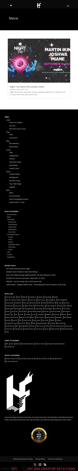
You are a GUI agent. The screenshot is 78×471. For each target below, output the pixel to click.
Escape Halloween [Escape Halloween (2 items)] (51, 306)
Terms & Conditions (55, 459)
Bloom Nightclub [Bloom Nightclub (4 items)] (62, 300)
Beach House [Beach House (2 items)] (41, 300)
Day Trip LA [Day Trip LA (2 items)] (66, 303)
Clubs (26, 89)
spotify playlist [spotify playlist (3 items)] (24, 326)
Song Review (10, 257)
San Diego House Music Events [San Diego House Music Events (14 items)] (56, 344)
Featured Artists (14, 174)
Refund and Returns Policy (23, 459)
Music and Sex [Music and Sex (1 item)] (40, 317)
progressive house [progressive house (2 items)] (11, 323)
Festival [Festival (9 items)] (17, 344)
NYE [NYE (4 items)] (20, 320)
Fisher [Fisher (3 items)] (70, 306)
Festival (11, 159)
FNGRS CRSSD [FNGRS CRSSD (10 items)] (10, 309)
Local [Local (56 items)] (33, 314)
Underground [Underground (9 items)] (56, 358)
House (10, 239)
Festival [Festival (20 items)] (60, 306)
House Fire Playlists (15, 122)
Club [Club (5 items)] (39, 303)
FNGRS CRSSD (14, 168)
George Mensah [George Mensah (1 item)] (28, 309)
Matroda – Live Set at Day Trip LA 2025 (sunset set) (23, 281)
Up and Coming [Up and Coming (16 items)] (12, 361)
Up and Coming (14, 181)
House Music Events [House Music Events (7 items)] (27, 344)
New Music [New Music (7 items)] (59, 317)
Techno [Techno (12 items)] (47, 326)
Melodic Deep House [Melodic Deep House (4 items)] (12, 317)
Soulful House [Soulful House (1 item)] (10, 326)
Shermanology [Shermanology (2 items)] (61, 323)
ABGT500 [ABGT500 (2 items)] (24, 297)
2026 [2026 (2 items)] (18, 297)
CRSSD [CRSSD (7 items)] (44, 303)
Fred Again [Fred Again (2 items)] (18, 309)
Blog (7, 141)
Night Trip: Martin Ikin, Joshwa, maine (27, 86)
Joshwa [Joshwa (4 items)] (8, 314)
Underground (13, 156)
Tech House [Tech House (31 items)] (39, 326)
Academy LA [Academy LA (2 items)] (33, 297)
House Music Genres (13, 234)
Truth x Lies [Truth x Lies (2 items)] (9, 329)
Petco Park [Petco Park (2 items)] (45, 320)
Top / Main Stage (15, 184)
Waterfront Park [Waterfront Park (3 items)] (54, 329)
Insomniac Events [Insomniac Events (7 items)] (55, 311)
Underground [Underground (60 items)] (18, 329)
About (11, 193)
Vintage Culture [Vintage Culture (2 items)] (28, 329)
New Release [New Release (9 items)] (67, 317)
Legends (12, 187)
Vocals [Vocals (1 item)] (46, 329)
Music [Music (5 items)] (32, 317)
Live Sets (12, 126)
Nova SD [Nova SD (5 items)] (14, 320)
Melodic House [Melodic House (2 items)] (24, 317)
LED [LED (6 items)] (16, 314)
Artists (8, 172)
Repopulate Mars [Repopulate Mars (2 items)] (42, 323)
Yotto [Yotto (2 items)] (7, 332)
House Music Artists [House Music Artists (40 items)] (26, 358)
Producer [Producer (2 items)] (59, 320)
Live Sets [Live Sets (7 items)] (27, 314)
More (8, 190)
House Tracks (12, 227)
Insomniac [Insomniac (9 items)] (46, 311)
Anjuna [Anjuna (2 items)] (40, 297)
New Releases (14, 143)
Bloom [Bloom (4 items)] (54, 300)
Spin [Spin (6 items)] (17, 326)
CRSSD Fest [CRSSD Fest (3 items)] (51, 303)
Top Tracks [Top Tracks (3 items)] (69, 326)
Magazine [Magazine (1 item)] (48, 314)
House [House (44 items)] (8, 311)
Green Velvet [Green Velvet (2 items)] (38, 309)
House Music (13, 147)
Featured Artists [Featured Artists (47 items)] (12, 358)
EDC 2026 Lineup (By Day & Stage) (18, 269)
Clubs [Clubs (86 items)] (12, 344)
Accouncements (14, 196)
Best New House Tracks (17, 129)
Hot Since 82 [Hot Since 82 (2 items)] (57, 309)
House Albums (12, 224)
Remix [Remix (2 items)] (33, 323)
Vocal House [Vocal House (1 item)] (38, 329)
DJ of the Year (12, 222)
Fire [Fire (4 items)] (66, 306)
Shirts (11, 135)
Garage (10, 237)
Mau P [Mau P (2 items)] (70, 314)
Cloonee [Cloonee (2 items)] (33, 303)
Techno (10, 249)
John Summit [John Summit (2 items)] (66, 311)
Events (8, 150)
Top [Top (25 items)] (47, 358)
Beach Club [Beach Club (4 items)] (32, 300)
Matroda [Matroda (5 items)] (63, 314)
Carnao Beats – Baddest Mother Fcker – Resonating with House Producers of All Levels (36, 285)
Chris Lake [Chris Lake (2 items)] (26, 303)
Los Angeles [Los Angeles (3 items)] (40, 314)
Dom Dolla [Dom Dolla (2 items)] (29, 306)
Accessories (13, 138)
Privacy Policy (40, 459)
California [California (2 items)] (18, 303)
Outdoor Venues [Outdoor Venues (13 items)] (40, 344)
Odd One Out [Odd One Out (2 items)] (27, 320)
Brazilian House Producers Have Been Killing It (22, 272)
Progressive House (14, 244)
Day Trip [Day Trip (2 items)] (58, 303)
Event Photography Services (18, 199)
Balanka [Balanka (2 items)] (55, 297)
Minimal (10, 242)
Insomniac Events (15, 162)
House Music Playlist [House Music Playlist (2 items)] (35, 311)
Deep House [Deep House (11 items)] (18, 306)
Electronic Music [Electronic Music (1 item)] (39, 306)
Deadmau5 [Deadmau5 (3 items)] (9, 306)
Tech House (11, 247)
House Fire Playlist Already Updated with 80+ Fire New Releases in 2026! (30, 275)
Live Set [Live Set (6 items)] (21, 314)
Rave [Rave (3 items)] (28, 323)
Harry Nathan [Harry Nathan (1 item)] (48, 309)
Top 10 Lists (11, 232)
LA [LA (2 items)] (12, 314)
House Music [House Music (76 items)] (23, 311)
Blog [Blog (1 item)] (48, 300)
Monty (13, 89)
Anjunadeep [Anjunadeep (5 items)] (47, 297)
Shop (8, 132)
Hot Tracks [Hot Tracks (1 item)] (66, 309)
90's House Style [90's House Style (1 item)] (10, 297)
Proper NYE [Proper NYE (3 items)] (22, 323)
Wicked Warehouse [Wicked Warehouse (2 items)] (67, 329)
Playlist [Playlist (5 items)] (52, 320)
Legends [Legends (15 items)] (39, 358)
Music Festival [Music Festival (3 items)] (50, 317)
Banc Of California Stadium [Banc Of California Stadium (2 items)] (14, 300)
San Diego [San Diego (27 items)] (52, 323)
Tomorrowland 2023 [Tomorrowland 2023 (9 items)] (57, 326)
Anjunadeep (13, 165)
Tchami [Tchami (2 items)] (32, 326)
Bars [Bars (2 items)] (7, 344)
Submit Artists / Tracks (17, 202)
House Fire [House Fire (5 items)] (14, 311)
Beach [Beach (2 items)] (25, 300)
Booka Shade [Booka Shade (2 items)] (10, 303)
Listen (8, 120)
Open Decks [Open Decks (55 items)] (36, 320)
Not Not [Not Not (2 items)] (8, 320)
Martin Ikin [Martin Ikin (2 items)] (56, 314)
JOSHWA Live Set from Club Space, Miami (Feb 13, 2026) (25, 278)
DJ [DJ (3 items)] (24, 306)
